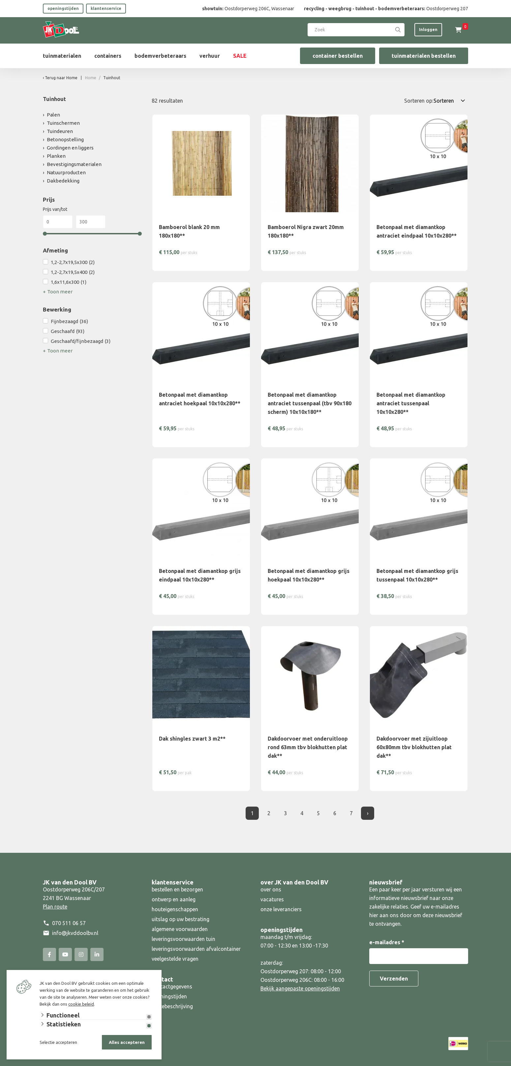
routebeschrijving (172, 1006)
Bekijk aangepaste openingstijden (300, 988)
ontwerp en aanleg (173, 899)
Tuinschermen (63, 123)
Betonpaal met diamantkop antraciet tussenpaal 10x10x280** (410, 403)
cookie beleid (81, 1004)
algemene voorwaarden (180, 929)
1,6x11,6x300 (68, 282)
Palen (53, 114)
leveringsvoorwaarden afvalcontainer (197, 949)
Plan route (55, 907)
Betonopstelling (65, 139)
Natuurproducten (66, 172)
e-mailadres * (386, 942)
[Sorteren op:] (450, 100)
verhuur (209, 56)
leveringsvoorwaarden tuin (183, 939)
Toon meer (60, 291)
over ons (270, 889)
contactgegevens (172, 986)
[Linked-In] (97, 954)
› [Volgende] (368, 813)
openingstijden (63, 8)
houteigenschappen (175, 909)
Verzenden (394, 979)
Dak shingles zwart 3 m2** (192, 739)
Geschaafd (67, 331)
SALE (240, 56)
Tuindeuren (60, 131)
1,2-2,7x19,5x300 (73, 262)
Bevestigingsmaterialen (74, 164)
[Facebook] (49, 954)
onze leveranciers (281, 909)
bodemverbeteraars (160, 56)
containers (107, 56)
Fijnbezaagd (69, 321)
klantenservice (106, 8)
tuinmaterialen (62, 56)
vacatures (272, 899)
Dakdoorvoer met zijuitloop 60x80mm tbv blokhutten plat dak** (414, 747)
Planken (56, 156)
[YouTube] (65, 954)
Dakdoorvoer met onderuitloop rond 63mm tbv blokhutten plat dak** (308, 747)
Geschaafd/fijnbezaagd (80, 341)
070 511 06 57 (69, 923)
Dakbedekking (63, 180)
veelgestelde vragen (175, 959)
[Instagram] (81, 954)
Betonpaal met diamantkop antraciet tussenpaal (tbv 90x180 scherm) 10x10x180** (309, 403)
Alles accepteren (127, 1042)
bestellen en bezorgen (177, 889)
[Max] (90, 221)
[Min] (58, 221)
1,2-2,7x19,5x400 (73, 272)
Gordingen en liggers (70, 147)
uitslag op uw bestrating (180, 919)
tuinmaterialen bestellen (424, 56)
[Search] (398, 29)
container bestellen (338, 56)
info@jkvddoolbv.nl (75, 933)
